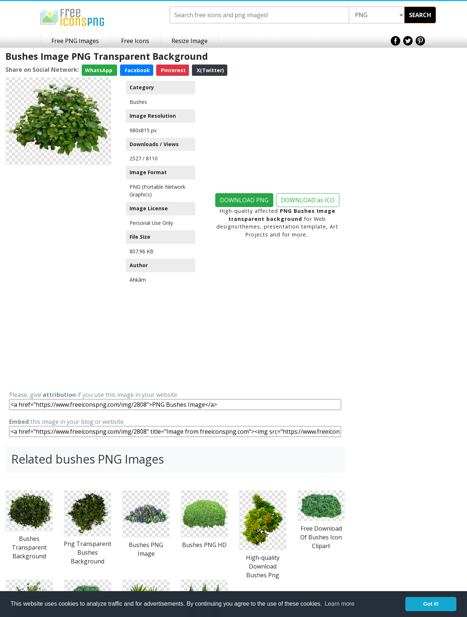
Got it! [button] (431, 604)
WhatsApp (99, 70)
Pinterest (172, 70)
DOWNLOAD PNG (244, 200)
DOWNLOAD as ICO (308, 200)
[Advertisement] (58, 277)
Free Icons (135, 41)
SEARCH (420, 15)
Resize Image (189, 41)
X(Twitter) (209, 70)
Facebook (136, 70)
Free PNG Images (75, 41)
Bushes (138, 101)
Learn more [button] (340, 604)
